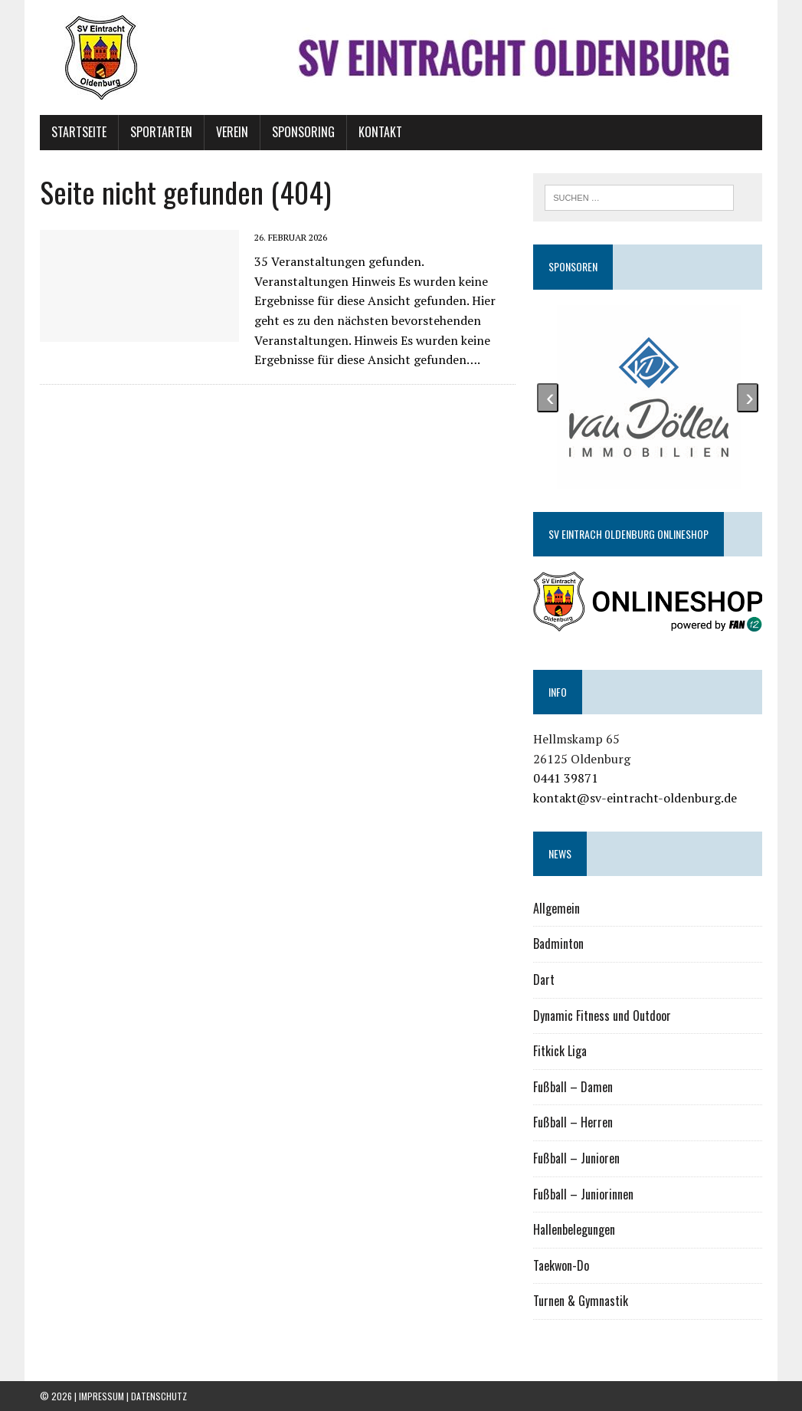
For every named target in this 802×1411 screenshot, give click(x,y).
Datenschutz (159, 1396)
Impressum (101, 1396)
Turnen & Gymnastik (580, 1300)
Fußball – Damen (573, 1087)
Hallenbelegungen (574, 1229)
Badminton (558, 943)
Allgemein (556, 908)
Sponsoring (303, 132)
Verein (232, 132)
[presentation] (547, 397)
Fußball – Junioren (576, 1158)
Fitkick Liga (560, 1051)
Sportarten (161, 132)
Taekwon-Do (561, 1265)
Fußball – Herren (573, 1122)
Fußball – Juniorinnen (583, 1194)
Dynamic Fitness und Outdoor (602, 1015)
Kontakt (380, 132)
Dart (544, 979)
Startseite (78, 132)
